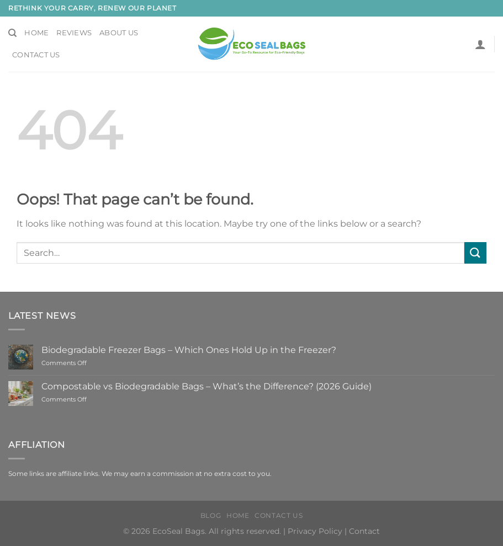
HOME (237, 515)
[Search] (12, 33)
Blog (210, 515)
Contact (364, 531)
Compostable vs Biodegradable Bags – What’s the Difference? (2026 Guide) (206, 386)
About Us (118, 33)
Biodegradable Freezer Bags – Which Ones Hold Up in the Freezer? (188, 350)
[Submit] (475, 253)
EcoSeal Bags (178, 531)
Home (36, 33)
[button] (480, 44)
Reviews (74, 33)
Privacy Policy (315, 531)
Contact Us (36, 55)
